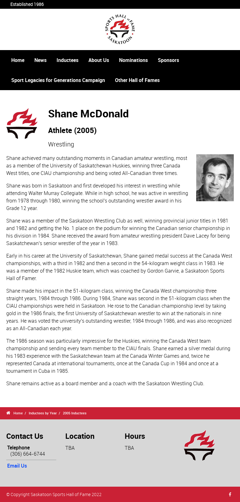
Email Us (17, 465)
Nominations (133, 60)
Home (17, 60)
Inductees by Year (43, 413)
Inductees (67, 60)
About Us (98, 60)
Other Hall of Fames (137, 80)
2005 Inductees (75, 413)
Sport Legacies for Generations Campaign (58, 80)
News (40, 60)
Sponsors (168, 60)
